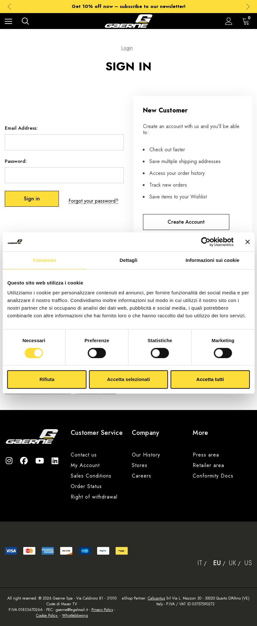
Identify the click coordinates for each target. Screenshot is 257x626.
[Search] (25, 21)
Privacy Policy (102, 610)
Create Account (186, 222)
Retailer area (208, 465)
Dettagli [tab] (129, 260)
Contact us (84, 454)
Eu (217, 563)
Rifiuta (46, 379)
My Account (85, 465)
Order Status (86, 486)
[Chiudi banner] (247, 242)
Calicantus (156, 598)
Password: (16, 163)
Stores (139, 465)
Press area (206, 454)
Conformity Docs (213, 475)
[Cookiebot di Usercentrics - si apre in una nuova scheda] (205, 242)
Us (248, 563)
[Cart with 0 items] (247, 21)
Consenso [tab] (44, 260)
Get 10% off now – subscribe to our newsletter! (129, 6)
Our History (146, 454)
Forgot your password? (93, 201)
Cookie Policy (47, 615)
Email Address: (21, 130)
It (199, 563)
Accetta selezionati (128, 379)
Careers (141, 475)
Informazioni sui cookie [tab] (212, 260)
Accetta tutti (210, 379)
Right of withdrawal (94, 496)
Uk (232, 563)
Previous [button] (9, 6)
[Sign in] (228, 21)
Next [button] (248, 6)
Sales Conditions (91, 475)
